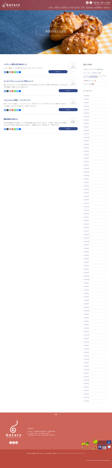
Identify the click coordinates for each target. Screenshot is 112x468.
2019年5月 (86, 296)
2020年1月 (86, 272)
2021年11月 (86, 210)
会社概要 (33, 453)
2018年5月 (86, 328)
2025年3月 (86, 102)
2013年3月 (86, 376)
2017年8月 (86, 338)
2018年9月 (86, 314)
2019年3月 (86, 303)
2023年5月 (86, 151)
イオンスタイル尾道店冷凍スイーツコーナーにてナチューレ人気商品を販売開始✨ (95, 77)
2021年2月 (86, 230)
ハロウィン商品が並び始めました (15, 64)
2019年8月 (86, 286)
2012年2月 (86, 390)
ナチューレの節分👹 (89, 84)
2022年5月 (86, 192)
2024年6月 (86, 123)
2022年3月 (86, 199)
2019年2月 (86, 307)
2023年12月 (86, 133)
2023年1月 (86, 165)
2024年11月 (86, 113)
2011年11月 (86, 397)
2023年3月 (86, 158)
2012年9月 (86, 383)
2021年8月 (86, 213)
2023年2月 (86, 161)
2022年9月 (86, 178)
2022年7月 (86, 185)
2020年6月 (86, 255)
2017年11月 (86, 335)
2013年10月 (86, 369)
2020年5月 (86, 258)
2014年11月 (86, 359)
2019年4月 (86, 300)
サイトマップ (81, 453)
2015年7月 (86, 352)
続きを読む (60, 71)
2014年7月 (86, 362)
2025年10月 (86, 95)
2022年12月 (86, 168)
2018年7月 (86, 321)
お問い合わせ (40, 453)
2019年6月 (86, 293)
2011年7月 (86, 400)
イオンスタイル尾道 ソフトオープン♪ (17, 100)
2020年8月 (86, 248)
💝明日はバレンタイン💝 (90, 80)
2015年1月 (86, 355)
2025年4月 (86, 99)
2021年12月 (86, 206)
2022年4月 (86, 196)
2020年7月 (86, 251)
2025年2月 (86, 106)
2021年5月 (86, 224)
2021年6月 (86, 220)
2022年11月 (86, 172)
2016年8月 (86, 345)
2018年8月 (86, 317)
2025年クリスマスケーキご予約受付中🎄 (93, 69)
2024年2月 (86, 130)
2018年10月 (86, 310)
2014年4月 (86, 366)
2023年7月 (86, 147)
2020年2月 (86, 269)
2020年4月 (86, 262)
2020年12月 (86, 234)
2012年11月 (86, 380)
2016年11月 (86, 342)
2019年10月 (86, 279)
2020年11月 (86, 237)
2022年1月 (86, 203)
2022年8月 (86, 182)
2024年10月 (86, 116)
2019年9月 (86, 283)
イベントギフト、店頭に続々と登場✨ (93, 72)
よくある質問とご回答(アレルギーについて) (54, 453)
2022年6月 (86, 189)
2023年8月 (86, 144)
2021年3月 (86, 227)
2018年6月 (86, 324)
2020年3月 (86, 265)
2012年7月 (86, 387)
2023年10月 (86, 137)
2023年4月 (86, 154)
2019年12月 (86, 276)
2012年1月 (86, 394)
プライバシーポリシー (71, 453)
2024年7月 (86, 120)
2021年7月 (86, 217)
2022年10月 (86, 175)
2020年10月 (86, 241)
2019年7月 (86, 289)
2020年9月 (86, 244)
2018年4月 (86, 331)
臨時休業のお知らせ (11, 119)
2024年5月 (86, 126)
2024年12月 (86, 109)
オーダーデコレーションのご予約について (18, 81)
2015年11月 (86, 348)
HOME (29, 453)
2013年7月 (86, 373)
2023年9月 (86, 140)
